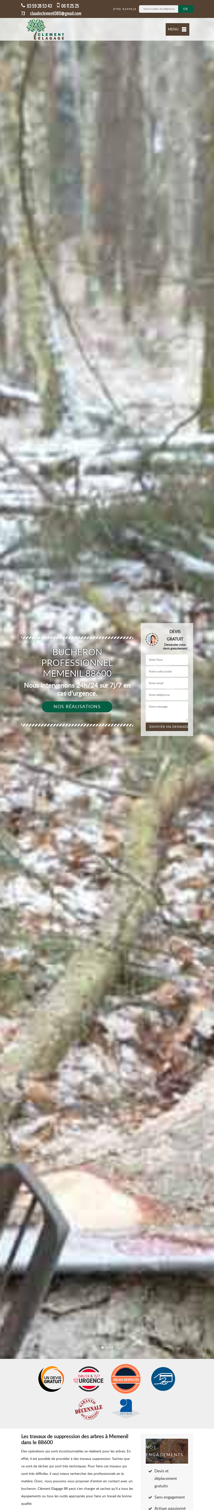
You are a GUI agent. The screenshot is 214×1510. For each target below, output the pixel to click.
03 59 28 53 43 (36, 6)
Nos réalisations (77, 707)
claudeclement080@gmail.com (55, 13)
